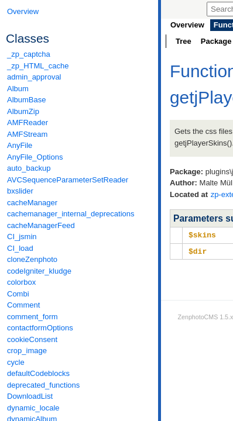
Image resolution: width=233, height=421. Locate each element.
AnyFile (19, 145)
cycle (16, 362)
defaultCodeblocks (38, 373)
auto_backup (28, 168)
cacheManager (32, 202)
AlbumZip (23, 111)
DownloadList (30, 396)
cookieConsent (32, 339)
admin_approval (34, 77)
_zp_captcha (28, 54)
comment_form (32, 316)
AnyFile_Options (35, 157)
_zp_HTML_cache (38, 65)
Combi (18, 293)
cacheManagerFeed (41, 225)
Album (18, 88)
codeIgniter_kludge (39, 271)
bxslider (20, 191)
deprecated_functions (43, 385)
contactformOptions (40, 327)
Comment (23, 305)
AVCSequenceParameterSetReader (67, 179)
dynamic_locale (33, 407)
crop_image (27, 350)
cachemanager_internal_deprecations (71, 213)
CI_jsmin (22, 236)
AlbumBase (26, 99)
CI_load (20, 248)
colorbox (21, 282)
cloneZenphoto (32, 259)
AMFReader (27, 122)
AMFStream (27, 134)
